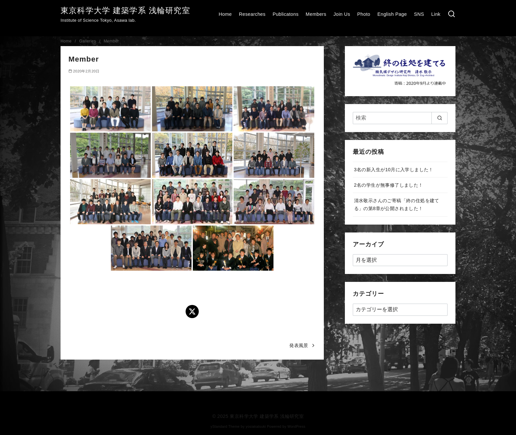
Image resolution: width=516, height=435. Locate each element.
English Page (392, 14)
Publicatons (285, 14)
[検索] (451, 14)
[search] (439, 118)
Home (225, 14)
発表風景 (298, 345)
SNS (419, 14)
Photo (364, 14)
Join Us (341, 14)
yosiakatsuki (256, 426)
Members (316, 14)
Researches (252, 14)
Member (111, 41)
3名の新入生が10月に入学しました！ (393, 169)
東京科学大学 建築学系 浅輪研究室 (125, 10)
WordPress (296, 426)
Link (435, 14)
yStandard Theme (225, 426)
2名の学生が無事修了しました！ (388, 185)
